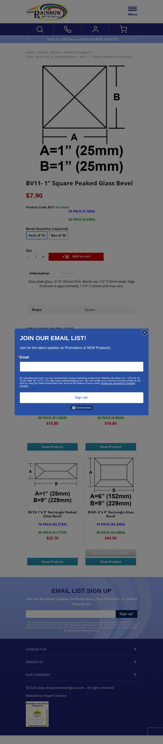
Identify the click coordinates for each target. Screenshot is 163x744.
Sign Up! (81, 397)
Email (24, 357)
